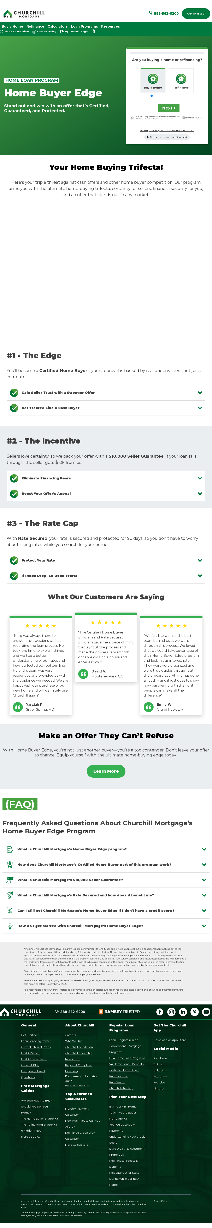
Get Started (29, 1035)
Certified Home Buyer (124, 1070)
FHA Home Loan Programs (127, 1058)
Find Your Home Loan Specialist (167, 137)
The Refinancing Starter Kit (39, 1124)
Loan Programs (84, 26)
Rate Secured (118, 1076)
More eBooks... (31, 1136)
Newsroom (72, 1059)
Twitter (158, 1064)
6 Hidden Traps (31, 1130)
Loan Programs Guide (123, 1040)
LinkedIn (159, 1070)
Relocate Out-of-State (124, 1172)
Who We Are (73, 1041)
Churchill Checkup (121, 1088)
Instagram (160, 1076)
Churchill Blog (30, 1065)
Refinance (35, 26)
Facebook (160, 1058)
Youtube (159, 1082)
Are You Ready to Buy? (36, 1100)
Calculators (58, 26)
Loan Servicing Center (36, 1041)
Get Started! (196, 13)
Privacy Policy (160, 1201)
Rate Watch (117, 1082)
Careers (70, 1035)
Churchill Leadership (78, 1053)
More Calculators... (77, 1144)
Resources (110, 26)
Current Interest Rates (36, 1047)
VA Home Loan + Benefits (126, 1064)
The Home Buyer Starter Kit (39, 1118)
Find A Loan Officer (34, 1059)
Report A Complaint (78, 1065)
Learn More (106, 771)
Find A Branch (30, 1053)
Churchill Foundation (79, 1047)
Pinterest (159, 1088)
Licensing (71, 1071)
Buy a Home (12, 26)
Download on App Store (169, 1040)
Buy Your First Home (123, 1106)
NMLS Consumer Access (77, 1085)
